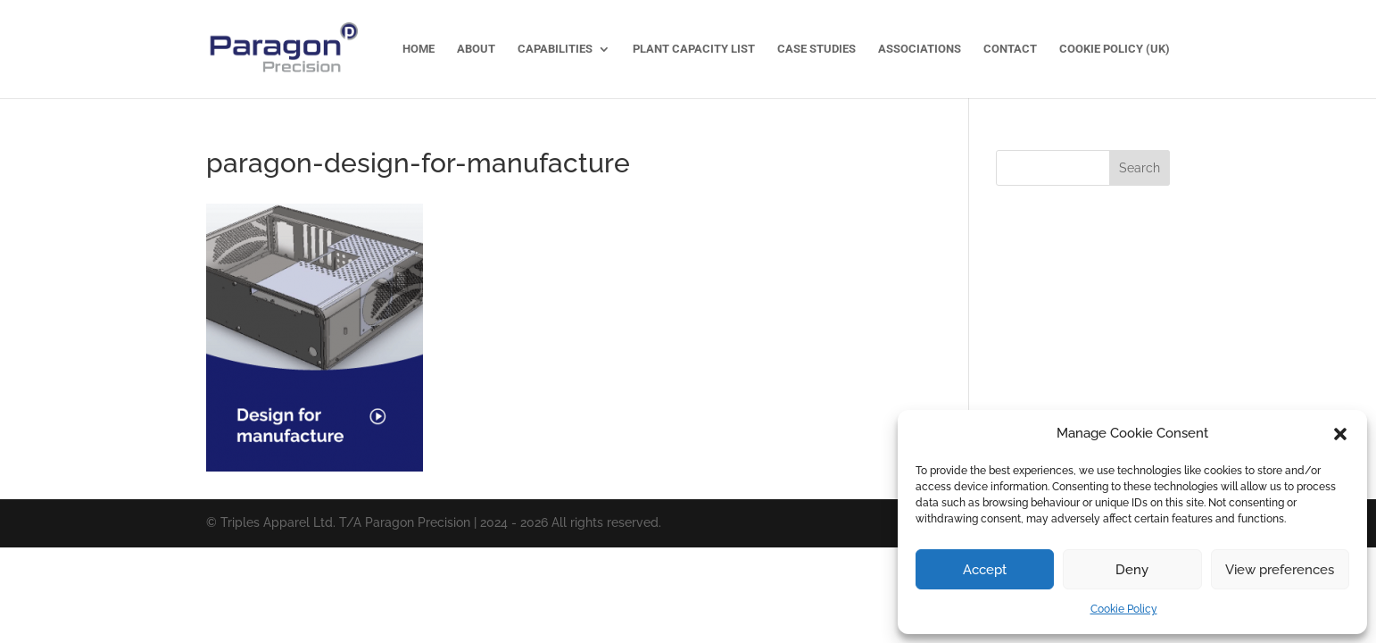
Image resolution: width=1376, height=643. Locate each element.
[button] (1340, 434)
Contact (1010, 49)
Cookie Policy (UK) (1114, 49)
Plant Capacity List (694, 49)
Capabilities (555, 49)
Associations (919, 49)
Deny (1131, 570)
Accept (985, 570)
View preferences (1279, 570)
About (476, 49)
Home (418, 49)
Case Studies (816, 49)
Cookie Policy (1123, 609)
